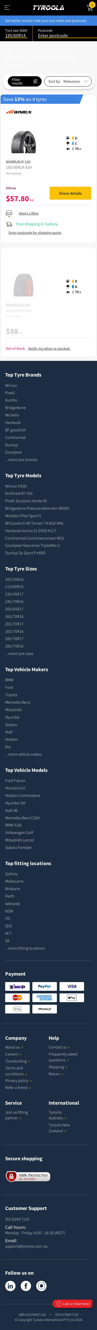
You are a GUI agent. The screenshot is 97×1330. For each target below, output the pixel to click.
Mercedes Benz (17, 702)
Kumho (11, 400)
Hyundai (12, 717)
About (14, 1047)
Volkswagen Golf (19, 832)
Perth (9, 896)
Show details (70, 193)
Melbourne (14, 881)
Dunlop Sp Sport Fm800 (25, 552)
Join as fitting (16, 1115)
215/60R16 (14, 586)
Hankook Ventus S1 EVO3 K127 (30, 530)
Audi (9, 731)
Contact (59, 1047)
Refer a (18, 1087)
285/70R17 (14, 638)
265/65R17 (14, 608)
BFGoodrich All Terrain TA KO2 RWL (34, 523)
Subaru (11, 724)
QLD (8, 925)
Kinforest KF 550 (19, 493)
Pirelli (10, 392)
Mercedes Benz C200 (22, 817)
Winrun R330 (16, 486)
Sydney (11, 873)
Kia (8, 746)
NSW (9, 911)
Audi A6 (11, 810)
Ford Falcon (15, 780)
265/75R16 (14, 631)
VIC (8, 918)
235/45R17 (14, 593)
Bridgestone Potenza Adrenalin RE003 (37, 508)
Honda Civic (15, 787)
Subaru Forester (18, 847)
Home (9, 49)
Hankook (12, 422)
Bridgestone (15, 407)
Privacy (18, 1080)
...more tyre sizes (19, 653)
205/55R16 (14, 579)
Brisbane (12, 888)
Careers (11, 1053)
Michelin (12, 414)
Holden (11, 739)
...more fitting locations (25, 948)
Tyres (25, 49)
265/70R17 (14, 623)
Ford (9, 687)
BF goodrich (15, 429)
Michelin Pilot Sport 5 (23, 515)
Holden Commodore (22, 795)
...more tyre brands (21, 459)
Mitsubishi (13, 709)
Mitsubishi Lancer (19, 839)
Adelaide (12, 903)
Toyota (11, 694)
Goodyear (13, 452)
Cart (93, 4)
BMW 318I (13, 825)
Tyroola (17, 1060)
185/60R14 (59, 49)
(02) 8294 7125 (17, 1219)
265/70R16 (14, 616)
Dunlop (11, 444)
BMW (9, 679)
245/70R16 (14, 601)
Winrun (11, 385)
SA (7, 940)
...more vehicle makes (23, 754)
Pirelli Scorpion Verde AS (26, 500)
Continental (15, 437)
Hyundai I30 (15, 802)
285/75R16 (14, 646)
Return (54, 1073)
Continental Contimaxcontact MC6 (34, 538)
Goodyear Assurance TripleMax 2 (32, 545)
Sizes (40, 49)
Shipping (56, 1066)
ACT (8, 933)
